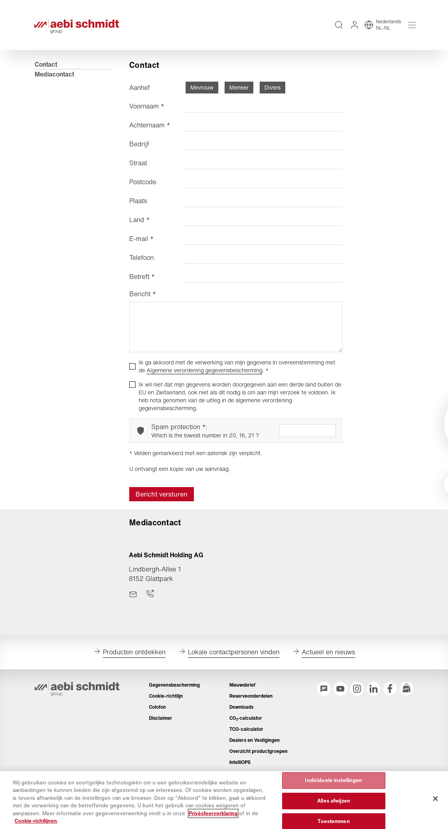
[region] (224, 800)
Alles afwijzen (333, 801)
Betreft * (142, 281)
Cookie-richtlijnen (36, 821)
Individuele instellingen (333, 780)
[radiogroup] (236, 93)
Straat (138, 168)
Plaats (138, 206)
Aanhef (140, 92)
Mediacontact (54, 79)
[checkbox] (133, 371)
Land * (140, 225)
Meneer (239, 92)
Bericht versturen (162, 499)
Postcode (143, 187)
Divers (273, 92)
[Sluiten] (435, 798)
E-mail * (142, 243)
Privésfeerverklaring (213, 813)
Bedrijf (139, 149)
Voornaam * (147, 111)
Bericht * (143, 299)
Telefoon (142, 262)
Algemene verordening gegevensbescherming (205, 375)
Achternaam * (150, 130)
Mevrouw (202, 92)
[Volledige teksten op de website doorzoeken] (338, 27)
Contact (46, 69)
